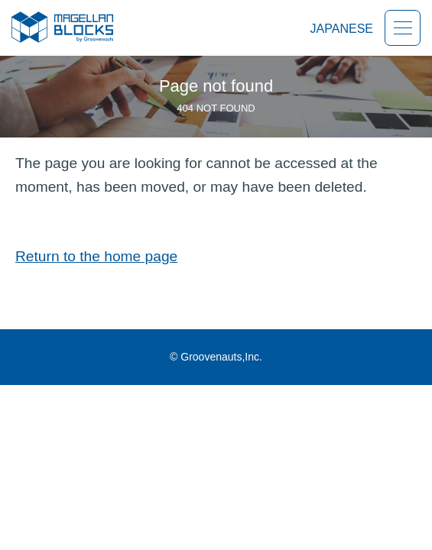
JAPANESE (341, 28)
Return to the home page (96, 256)
